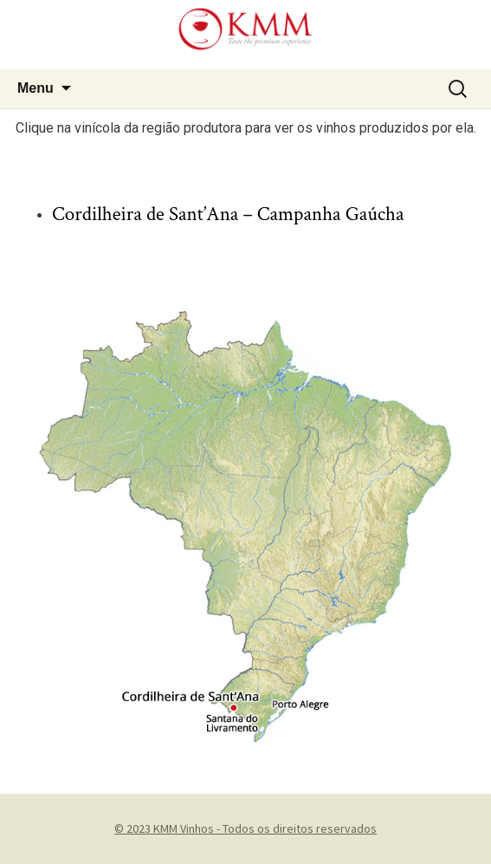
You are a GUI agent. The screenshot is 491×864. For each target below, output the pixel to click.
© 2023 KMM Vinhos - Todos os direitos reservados (245, 828)
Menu (35, 88)
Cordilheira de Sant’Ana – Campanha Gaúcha (228, 214)
